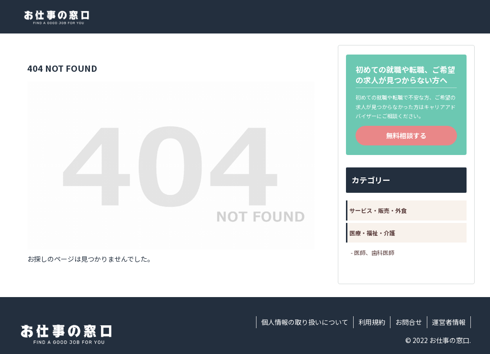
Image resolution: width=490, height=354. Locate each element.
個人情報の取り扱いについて (304, 322)
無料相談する (406, 135)
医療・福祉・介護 (372, 233)
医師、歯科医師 (374, 252)
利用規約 (371, 322)
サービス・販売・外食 (378, 210)
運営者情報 (449, 322)
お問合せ (408, 322)
